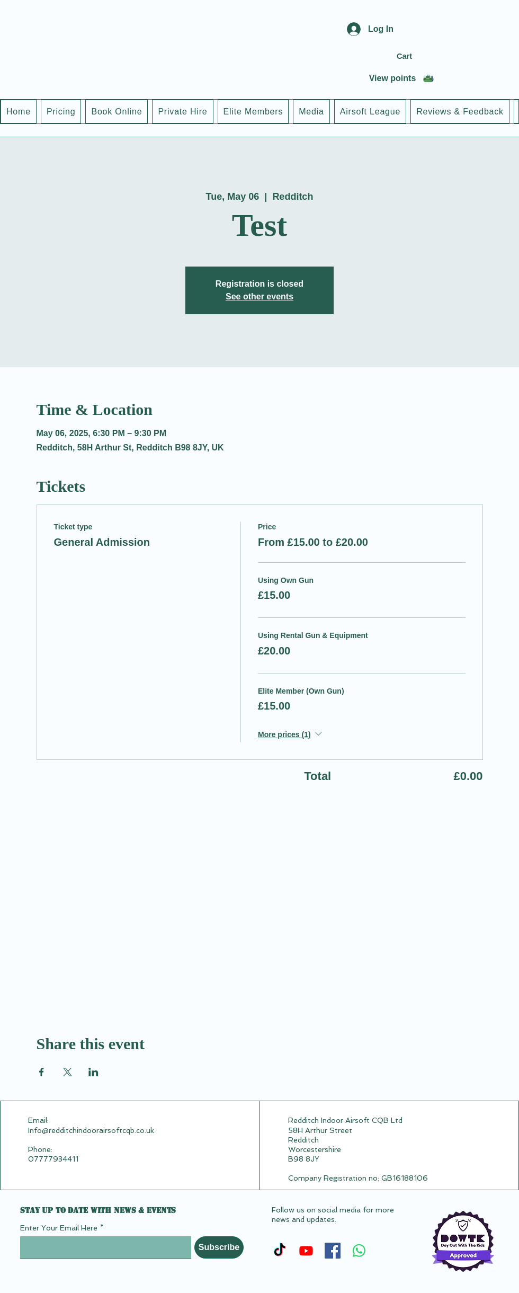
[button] (419, 56)
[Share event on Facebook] (42, 1072)
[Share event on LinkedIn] (93, 1072)
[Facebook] (333, 1251)
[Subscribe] (219, 1247)
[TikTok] (280, 1251)
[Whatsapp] (359, 1251)
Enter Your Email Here (58, 1228)
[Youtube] (306, 1251)
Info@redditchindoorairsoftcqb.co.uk (91, 1130)
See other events (259, 296)
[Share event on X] (67, 1072)
